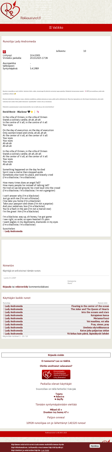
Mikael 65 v (56, 409)
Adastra (59, 396)
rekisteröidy (21, 286)
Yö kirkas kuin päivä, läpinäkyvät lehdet (88, 333)
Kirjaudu (7, 286)
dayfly (59, 399)
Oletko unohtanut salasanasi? (56, 366)
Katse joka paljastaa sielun (94, 330)
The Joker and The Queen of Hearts (90, 309)
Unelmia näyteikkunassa (96, 327)
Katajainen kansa (100, 315)
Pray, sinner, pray (100, 324)
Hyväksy (95, 446)
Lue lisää (45, 451)
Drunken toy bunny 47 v (56, 412)
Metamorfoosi (101, 318)
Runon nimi (102, 303)
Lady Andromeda (12, 231)
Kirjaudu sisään (56, 355)
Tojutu (59, 394)
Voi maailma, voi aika (98, 321)
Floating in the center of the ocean (90, 306)
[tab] (21, 111)
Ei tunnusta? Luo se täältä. (56, 361)
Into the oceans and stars (95, 312)
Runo (70, 283)
